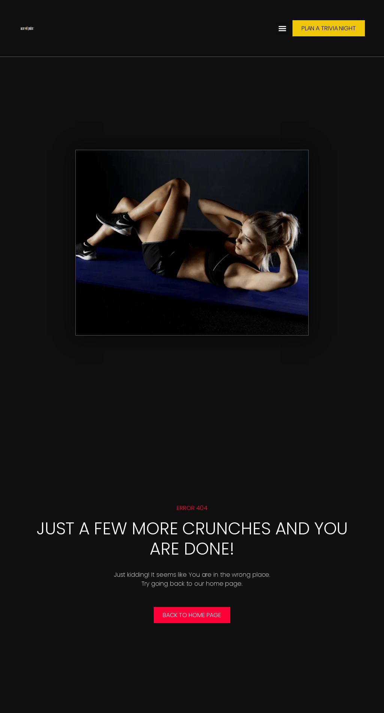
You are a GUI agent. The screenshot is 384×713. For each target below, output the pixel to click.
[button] (282, 28)
